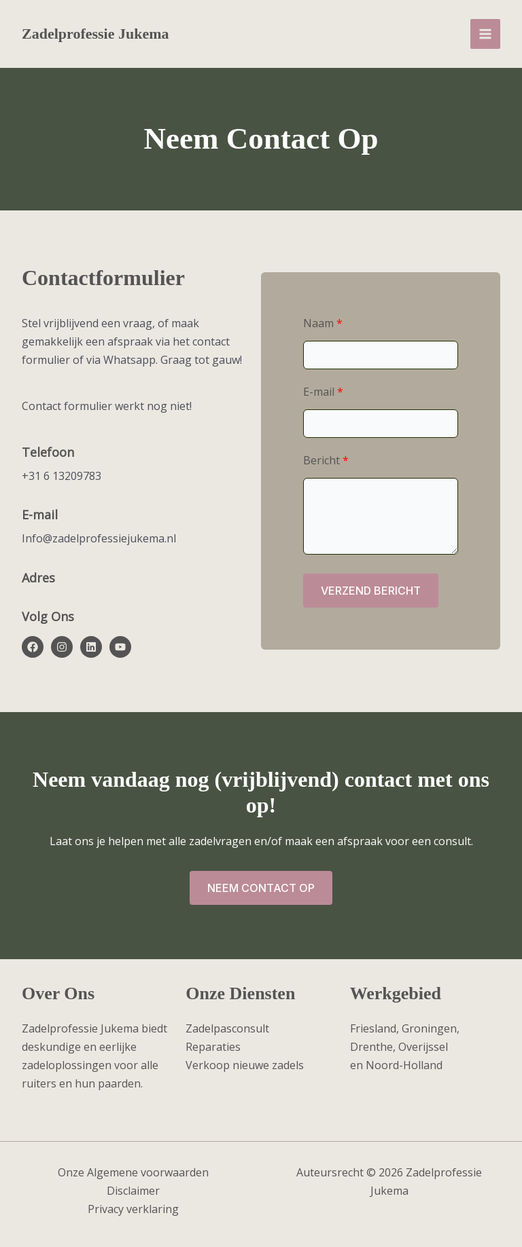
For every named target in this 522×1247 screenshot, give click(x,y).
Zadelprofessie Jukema (95, 33)
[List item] (33, 647)
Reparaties (213, 1046)
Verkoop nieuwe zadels (245, 1065)
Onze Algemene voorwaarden (133, 1172)
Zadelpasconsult (227, 1028)
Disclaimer (133, 1190)
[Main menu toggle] (485, 34)
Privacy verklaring (133, 1209)
